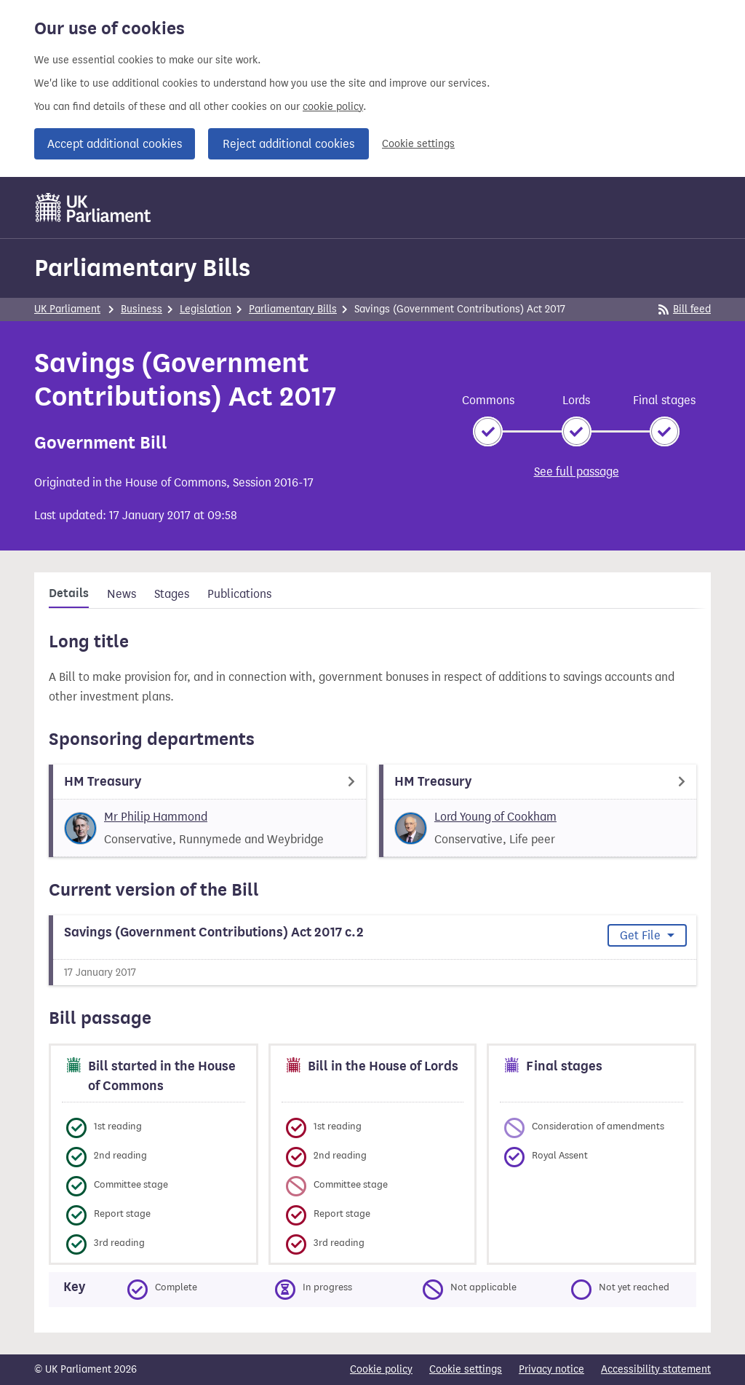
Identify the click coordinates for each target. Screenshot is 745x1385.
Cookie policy (381, 1369)
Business (141, 309)
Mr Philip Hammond (155, 817)
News (121, 594)
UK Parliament (67, 309)
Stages (171, 594)
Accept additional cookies (114, 144)
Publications (239, 594)
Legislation (205, 309)
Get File (642, 935)
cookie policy (333, 106)
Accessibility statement (656, 1369)
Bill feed (684, 309)
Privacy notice (551, 1369)
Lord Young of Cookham (495, 817)
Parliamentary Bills (142, 268)
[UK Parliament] (93, 208)
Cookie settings (418, 144)
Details (69, 593)
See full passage (576, 471)
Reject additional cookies (288, 144)
